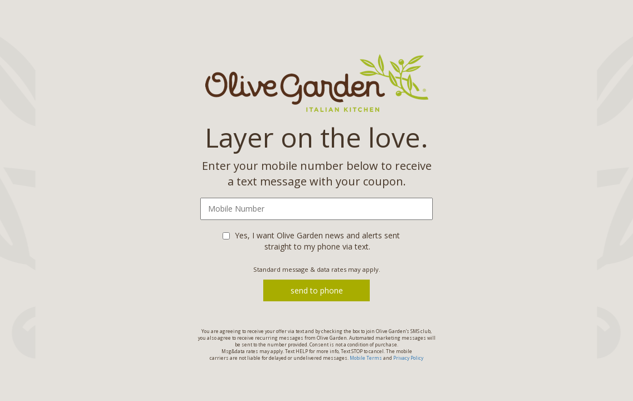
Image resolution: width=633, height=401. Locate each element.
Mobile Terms (366, 358)
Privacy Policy (408, 358)
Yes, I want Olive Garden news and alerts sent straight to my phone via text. (317, 241)
